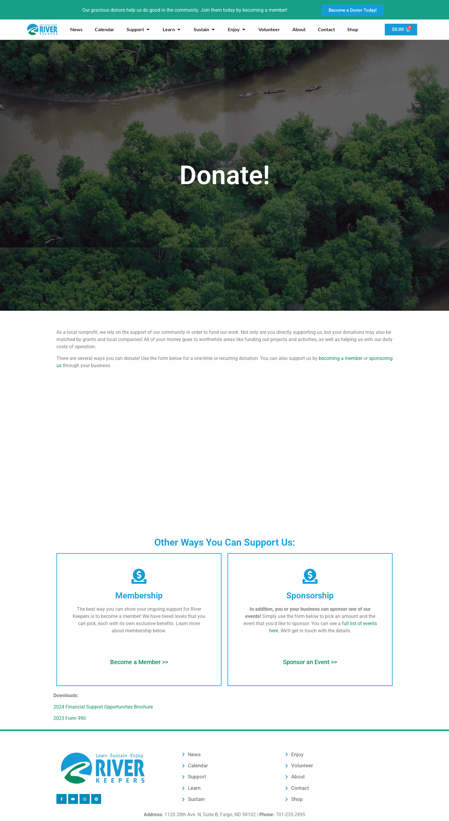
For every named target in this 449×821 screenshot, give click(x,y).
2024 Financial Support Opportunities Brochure (103, 707)
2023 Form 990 (69, 718)
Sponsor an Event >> (310, 662)
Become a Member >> (139, 662)
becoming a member (340, 358)
